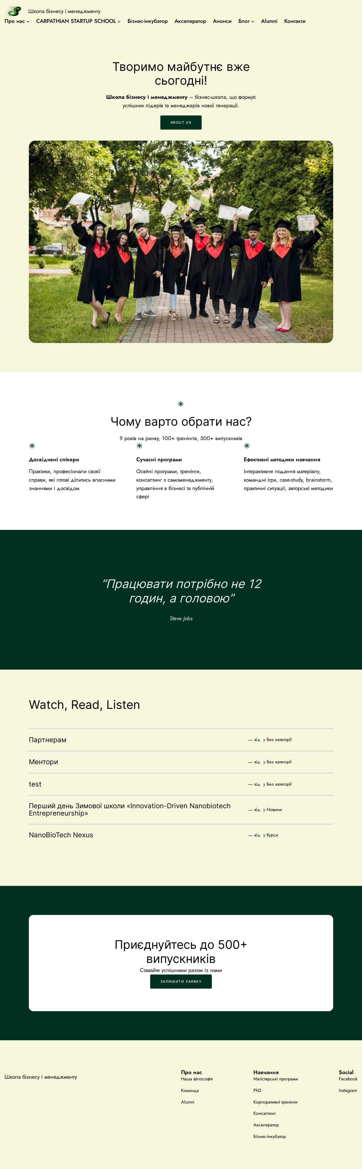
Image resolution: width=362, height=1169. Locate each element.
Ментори (43, 762)
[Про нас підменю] (28, 21)
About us (181, 122)
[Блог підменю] (253, 21)
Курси (272, 835)
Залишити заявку (181, 981)
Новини (274, 809)
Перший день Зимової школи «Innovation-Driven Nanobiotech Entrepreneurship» (129, 809)
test (35, 784)
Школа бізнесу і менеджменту (64, 11)
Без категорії (279, 739)
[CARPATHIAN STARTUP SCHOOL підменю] (119, 21)
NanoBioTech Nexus (61, 835)
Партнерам (47, 740)
